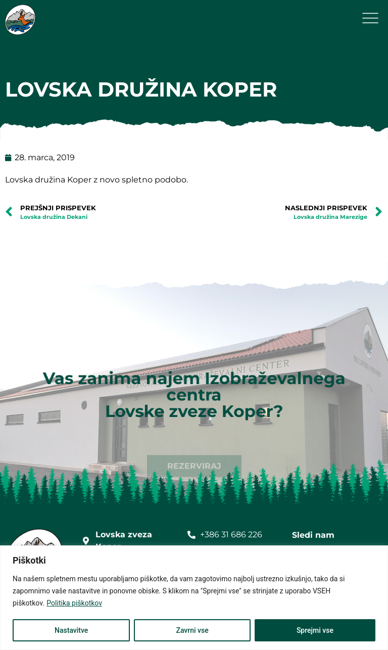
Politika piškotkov (74, 603)
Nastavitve (71, 630)
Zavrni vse (192, 630)
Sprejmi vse (315, 630)
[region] (194, 597)
